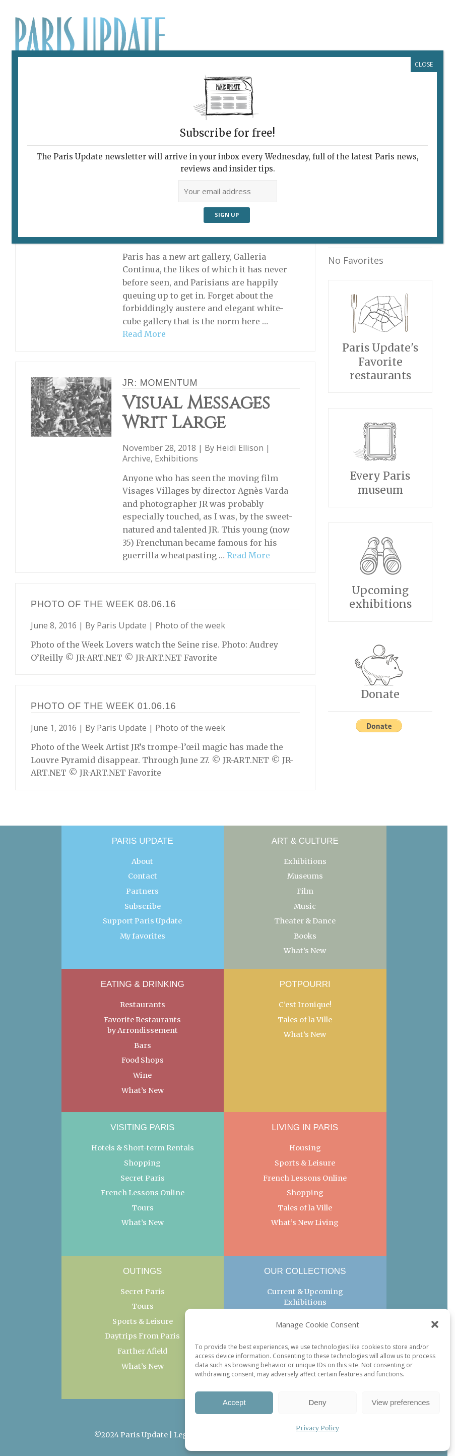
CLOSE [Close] (424, 64)
